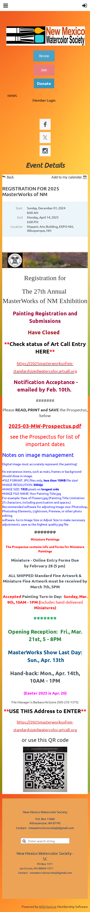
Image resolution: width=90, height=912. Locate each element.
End (20, 217)
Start (19, 208)
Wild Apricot (47, 906)
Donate (44, 83)
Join (44, 69)
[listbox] (69, 177)
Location (16, 226)
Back (10, 177)
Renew (44, 55)
